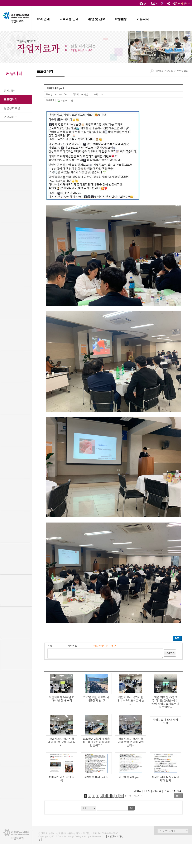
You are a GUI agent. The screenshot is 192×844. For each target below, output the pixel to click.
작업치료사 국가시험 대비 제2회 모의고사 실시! (131, 700)
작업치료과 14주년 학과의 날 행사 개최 (61, 699)
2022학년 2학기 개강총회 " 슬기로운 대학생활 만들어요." (96, 742)
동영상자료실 (12, 108)
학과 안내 (43, 19)
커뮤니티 (143, 19)
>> (130, 795)
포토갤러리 (10, 99)
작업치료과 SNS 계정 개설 (165, 721)
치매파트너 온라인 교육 (61, 778)
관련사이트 (10, 117)
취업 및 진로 (96, 19)
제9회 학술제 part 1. (130, 777)
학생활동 (121, 19)
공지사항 (9, 90)
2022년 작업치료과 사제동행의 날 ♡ (96, 699)
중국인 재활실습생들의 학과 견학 (165, 778)
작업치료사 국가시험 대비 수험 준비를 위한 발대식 (131, 742)
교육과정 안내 (69, 19)
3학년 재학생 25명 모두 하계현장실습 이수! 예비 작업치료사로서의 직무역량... (165, 702)
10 (121, 795)
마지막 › (138, 795)
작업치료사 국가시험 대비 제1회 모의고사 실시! (61, 742)
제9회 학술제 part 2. (96, 777)
